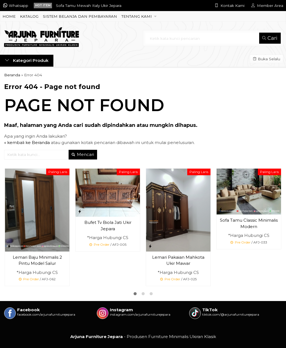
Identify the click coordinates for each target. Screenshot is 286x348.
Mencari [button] (83, 154)
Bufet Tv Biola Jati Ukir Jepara (107, 225)
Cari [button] (269, 38)
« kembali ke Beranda (27, 142)
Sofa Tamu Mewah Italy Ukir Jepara (88, 5)
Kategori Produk (26, 60)
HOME (8, 16)
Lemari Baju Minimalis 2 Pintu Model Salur (37, 260)
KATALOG (29, 16)
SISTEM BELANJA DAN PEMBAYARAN (80, 16)
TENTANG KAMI (136, 16)
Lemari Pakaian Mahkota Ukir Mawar (178, 260)
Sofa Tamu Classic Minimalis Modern (249, 223)
